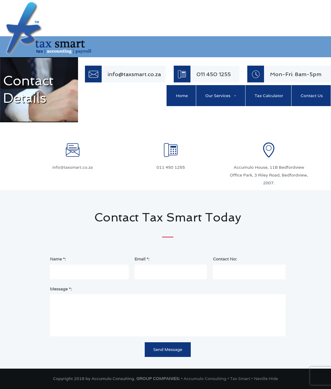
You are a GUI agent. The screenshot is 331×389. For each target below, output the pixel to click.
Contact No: (225, 259)
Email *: (142, 259)
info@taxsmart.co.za (72, 167)
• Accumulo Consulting (204, 378)
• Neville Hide (264, 378)
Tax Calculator (269, 95)
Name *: (58, 259)
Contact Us (312, 95)
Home (182, 95)
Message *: (61, 289)
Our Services (218, 95)
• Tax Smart (239, 378)
